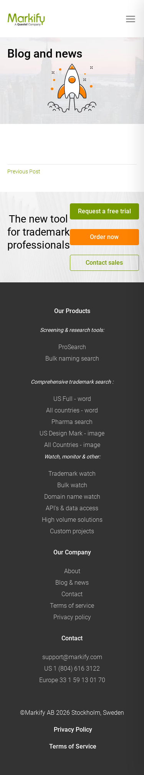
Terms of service (72, 605)
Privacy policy (72, 617)
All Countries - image (72, 445)
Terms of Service (72, 746)
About (72, 571)
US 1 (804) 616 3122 (72, 668)
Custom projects (72, 531)
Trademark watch (72, 473)
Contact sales (104, 262)
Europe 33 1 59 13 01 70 (72, 680)
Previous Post (23, 171)
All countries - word (72, 410)
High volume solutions (72, 519)
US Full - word (72, 398)
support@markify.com (72, 657)
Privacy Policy (73, 729)
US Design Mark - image (72, 433)
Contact (72, 594)
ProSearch (72, 347)
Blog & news (72, 582)
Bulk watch (72, 485)
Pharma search (72, 421)
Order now (104, 237)
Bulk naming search (72, 358)
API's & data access (72, 508)
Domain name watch (72, 496)
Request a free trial (104, 211)
